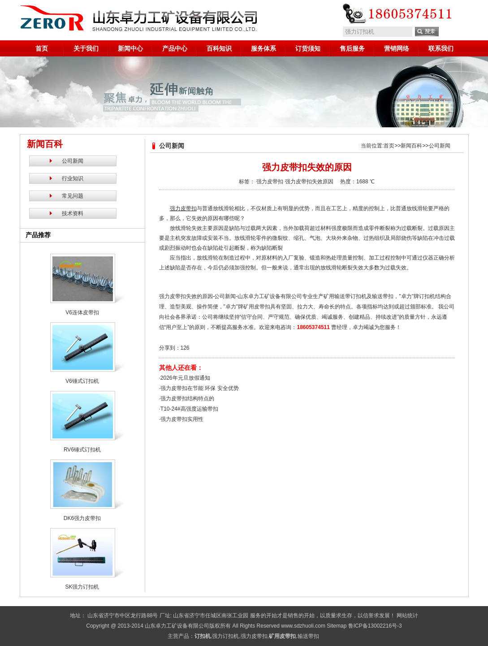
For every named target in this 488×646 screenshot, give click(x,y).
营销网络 (396, 48)
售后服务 (352, 48)
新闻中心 (130, 48)
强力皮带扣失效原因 (309, 181)
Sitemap (336, 626)
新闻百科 (411, 146)
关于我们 (86, 48)
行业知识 (72, 178)
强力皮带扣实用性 (181, 419)
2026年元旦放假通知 (185, 378)
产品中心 (174, 48)
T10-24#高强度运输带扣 (189, 409)
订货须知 (307, 48)
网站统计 (407, 615)
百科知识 (219, 48)
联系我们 (440, 48)
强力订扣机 (225, 636)
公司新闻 (72, 161)
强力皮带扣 (269, 181)
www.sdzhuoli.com (303, 626)
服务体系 (263, 48)
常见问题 (72, 196)
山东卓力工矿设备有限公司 (177, 626)
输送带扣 (308, 636)
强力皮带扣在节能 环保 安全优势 (199, 388)
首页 (41, 48)
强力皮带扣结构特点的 (187, 398)
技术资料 (72, 213)
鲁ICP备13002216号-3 (375, 626)
